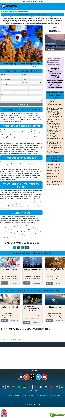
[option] (32, 43)
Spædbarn (31, 90)
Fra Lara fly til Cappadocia (11, 339)
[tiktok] (32, 377)
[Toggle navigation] (62, 6)
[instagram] (27, 377)
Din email (24, 74)
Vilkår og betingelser (28, 396)
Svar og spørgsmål (42, 396)
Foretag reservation (21, 104)
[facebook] (21, 377)
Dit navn (3, 74)
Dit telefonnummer (5, 79)
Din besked (3, 95)
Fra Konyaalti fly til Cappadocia (13, 334)
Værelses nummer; (34, 84)
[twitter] (38, 377)
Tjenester (17, 396)
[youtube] (44, 377)
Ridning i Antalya (31, 153)
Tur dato (24, 79)
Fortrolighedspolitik (55, 396)
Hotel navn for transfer (6, 84)
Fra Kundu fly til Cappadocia (36, 334)
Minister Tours (9, 6)
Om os (10, 396)
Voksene (3, 90)
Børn (16, 90)
